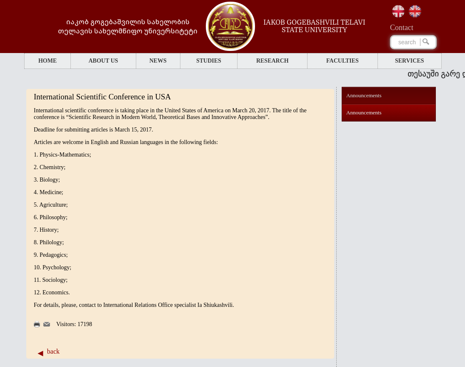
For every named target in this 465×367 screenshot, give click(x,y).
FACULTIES (342, 61)
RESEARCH (272, 61)
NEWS (157, 61)
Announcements (363, 95)
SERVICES (409, 61)
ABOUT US (103, 61)
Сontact (401, 27)
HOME (47, 61)
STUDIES (208, 61)
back (53, 351)
